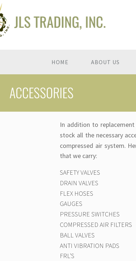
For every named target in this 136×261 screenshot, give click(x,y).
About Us (105, 62)
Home (60, 62)
